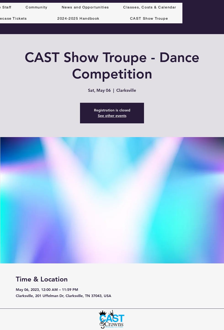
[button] (149, 7)
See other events (112, 116)
